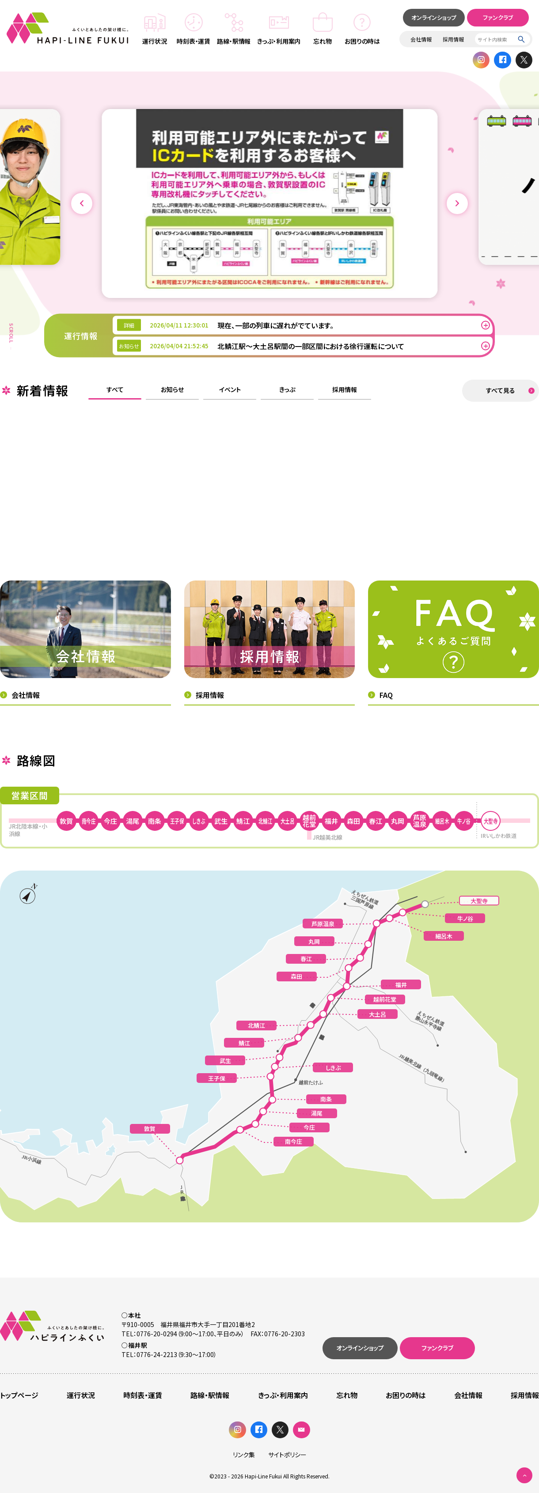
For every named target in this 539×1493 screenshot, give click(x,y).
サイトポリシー (287, 1454)
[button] (81, 203)
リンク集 (244, 1454)
